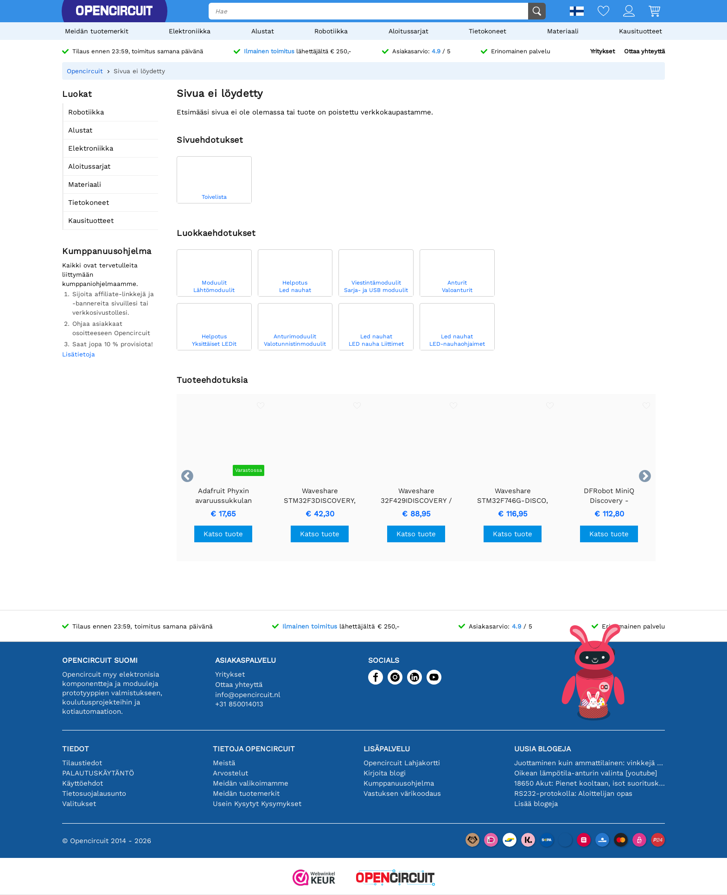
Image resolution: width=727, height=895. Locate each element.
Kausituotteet (640, 31)
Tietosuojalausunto (94, 793)
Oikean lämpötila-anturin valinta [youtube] (585, 773)
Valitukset (79, 804)
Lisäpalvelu (387, 748)
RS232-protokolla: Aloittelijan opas (573, 793)
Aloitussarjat (408, 31)
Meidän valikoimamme (250, 783)
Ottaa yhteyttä (644, 51)
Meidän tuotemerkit (96, 31)
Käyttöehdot (82, 783)
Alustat (262, 31)
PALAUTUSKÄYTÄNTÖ (98, 773)
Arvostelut (230, 773)
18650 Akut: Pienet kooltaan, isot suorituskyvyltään (589, 783)
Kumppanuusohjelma (399, 783)
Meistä (224, 763)
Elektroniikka (189, 31)
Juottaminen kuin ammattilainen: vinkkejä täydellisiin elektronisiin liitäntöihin (589, 763)
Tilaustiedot (82, 763)
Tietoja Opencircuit (254, 748)
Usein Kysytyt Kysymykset (257, 804)
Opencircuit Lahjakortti (402, 763)
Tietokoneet (487, 31)
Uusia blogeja (542, 748)
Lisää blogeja (536, 804)
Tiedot (75, 748)
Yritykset (602, 51)
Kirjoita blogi (385, 773)
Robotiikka (331, 31)
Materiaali (563, 31)
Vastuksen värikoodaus (402, 793)
